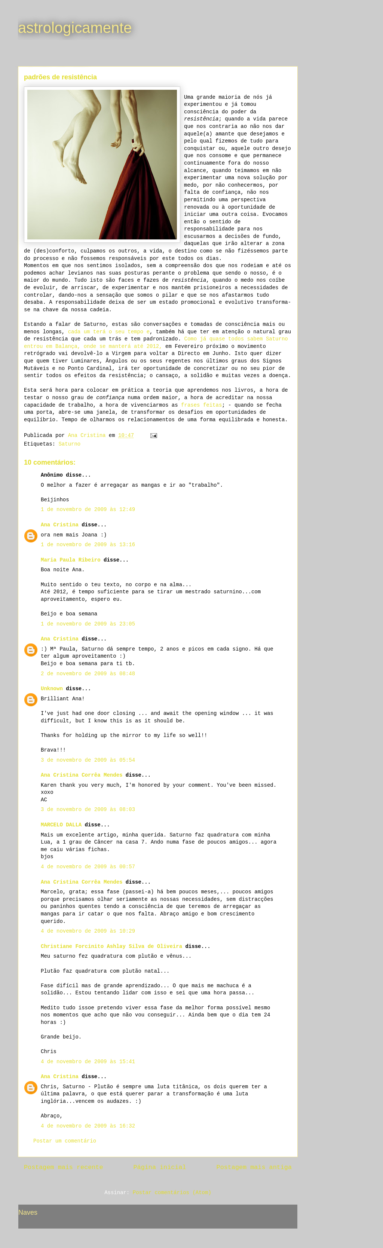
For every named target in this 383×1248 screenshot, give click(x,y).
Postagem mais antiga (254, 1167)
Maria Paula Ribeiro (71, 560)
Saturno (69, 444)
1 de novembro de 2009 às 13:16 (88, 545)
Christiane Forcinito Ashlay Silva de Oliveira (111, 946)
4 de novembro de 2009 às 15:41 (88, 1062)
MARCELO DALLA (61, 825)
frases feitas (201, 405)
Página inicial (160, 1167)
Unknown (52, 689)
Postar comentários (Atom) (172, 1193)
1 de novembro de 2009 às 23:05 (88, 624)
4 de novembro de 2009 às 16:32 (88, 1126)
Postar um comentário (64, 1141)
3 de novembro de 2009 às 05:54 (88, 760)
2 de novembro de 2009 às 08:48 (88, 674)
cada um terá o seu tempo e (109, 332)
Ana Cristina (60, 525)
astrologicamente (75, 27)
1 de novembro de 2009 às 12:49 (88, 510)
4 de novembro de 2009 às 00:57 (88, 867)
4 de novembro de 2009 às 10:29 (88, 931)
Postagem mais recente (63, 1167)
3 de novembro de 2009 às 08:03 (88, 810)
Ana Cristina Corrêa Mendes (81, 775)
